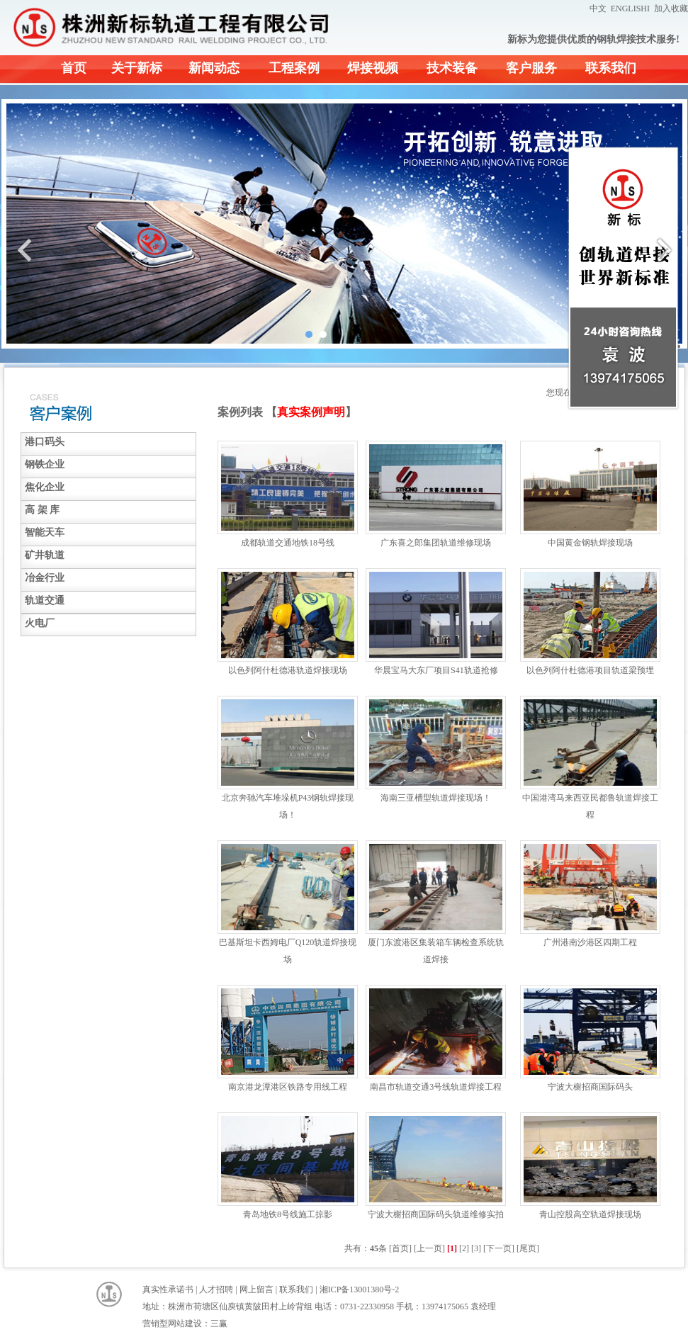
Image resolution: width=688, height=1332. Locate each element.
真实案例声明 (311, 412)
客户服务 (531, 68)
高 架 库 (42, 509)
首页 (73, 68)
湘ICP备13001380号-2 (360, 1289)
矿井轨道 (44, 555)
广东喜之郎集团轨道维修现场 (435, 543)
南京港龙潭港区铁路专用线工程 (287, 1087)
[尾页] (528, 1248)
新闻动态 (213, 68)
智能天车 (44, 532)
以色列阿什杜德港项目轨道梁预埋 (590, 670)
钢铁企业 (44, 464)
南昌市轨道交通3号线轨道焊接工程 (436, 1087)
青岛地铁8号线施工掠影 (287, 1214)
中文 (598, 8)
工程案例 (294, 68)
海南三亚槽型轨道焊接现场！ (435, 798)
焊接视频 (372, 68)
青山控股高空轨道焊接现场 (590, 1214)
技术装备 (452, 68)
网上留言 (256, 1289)
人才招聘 (216, 1289)
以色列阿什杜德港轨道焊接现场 (287, 670)
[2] (464, 1248)
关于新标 (136, 68)
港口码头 (44, 441)
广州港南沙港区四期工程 (590, 942)
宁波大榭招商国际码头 (590, 1087)
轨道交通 (44, 600)
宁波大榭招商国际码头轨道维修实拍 (436, 1214)
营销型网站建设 (172, 1323)
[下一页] (498, 1248)
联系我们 (610, 68)
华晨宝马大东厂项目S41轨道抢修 (436, 670)
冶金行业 (44, 577)
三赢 (218, 1323)
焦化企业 (44, 487)
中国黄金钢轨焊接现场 (590, 543)
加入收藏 (671, 8)
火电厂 (40, 623)
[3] (476, 1248)
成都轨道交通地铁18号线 (287, 543)
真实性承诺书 (167, 1289)
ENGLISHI (630, 8)
